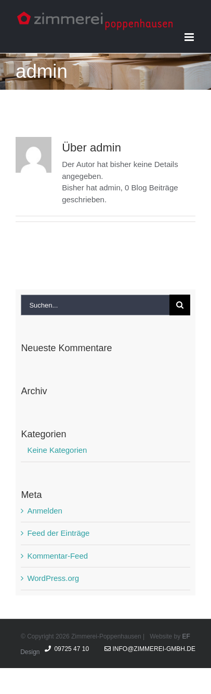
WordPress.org (53, 578)
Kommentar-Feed (57, 555)
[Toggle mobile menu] (189, 37)
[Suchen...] (95, 305)
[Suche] (179, 305)
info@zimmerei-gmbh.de (149, 649)
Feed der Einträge (58, 533)
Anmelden (44, 510)
